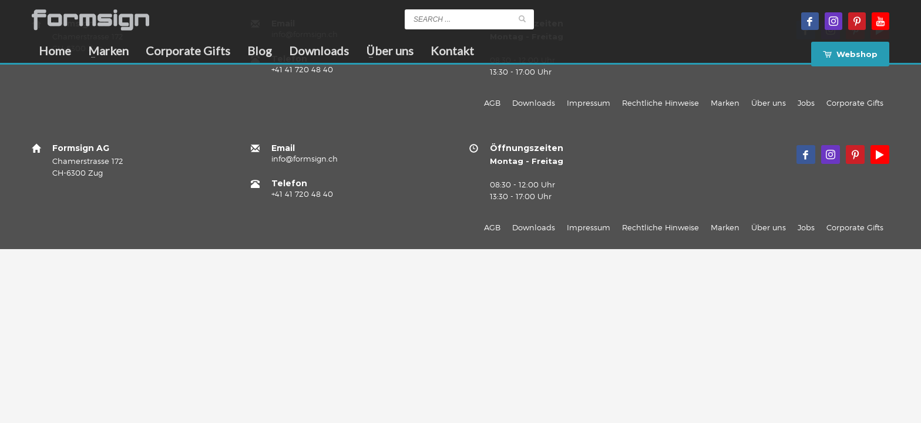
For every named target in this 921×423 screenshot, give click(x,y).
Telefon (289, 183)
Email (283, 148)
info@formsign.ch (304, 158)
